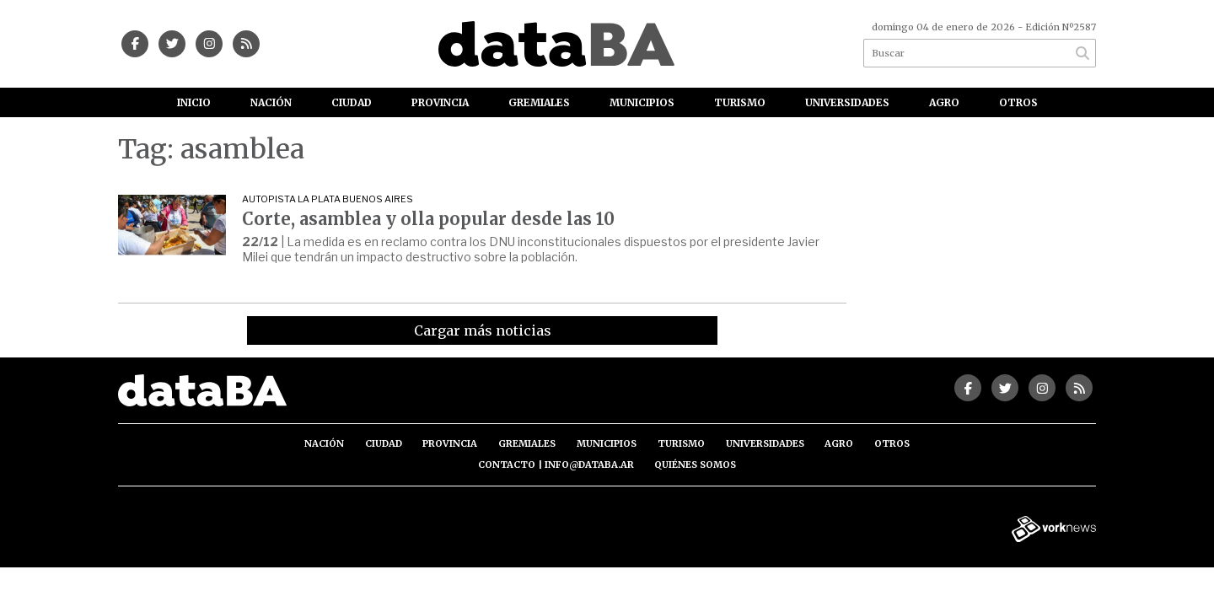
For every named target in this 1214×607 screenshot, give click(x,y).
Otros (1018, 102)
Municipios (642, 102)
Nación (271, 102)
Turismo (739, 102)
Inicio (194, 102)
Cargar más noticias (482, 330)
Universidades (847, 102)
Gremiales (539, 102)
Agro (944, 102)
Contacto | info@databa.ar (556, 464)
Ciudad (351, 102)
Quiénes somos (695, 464)
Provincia (440, 102)
